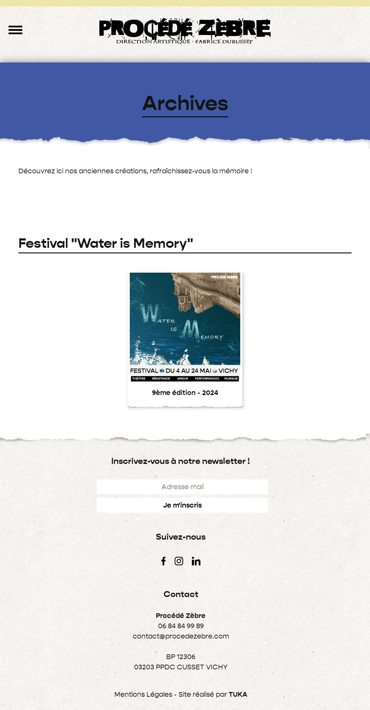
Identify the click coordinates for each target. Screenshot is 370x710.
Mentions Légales (143, 694)
